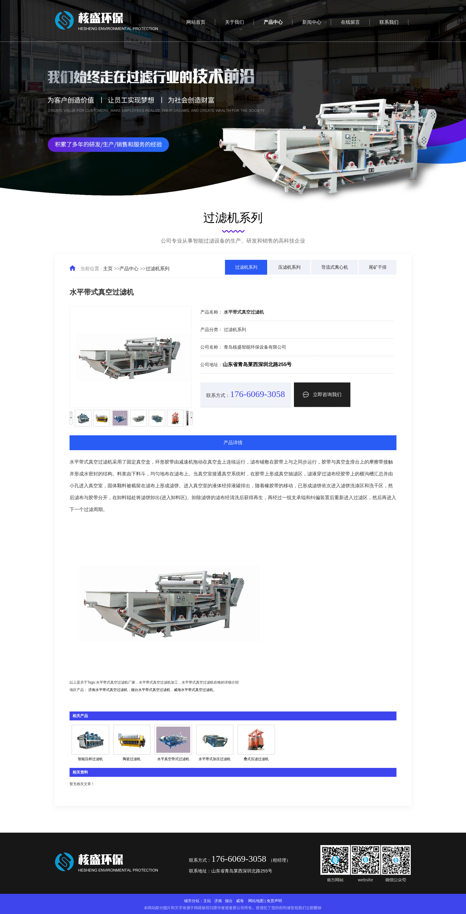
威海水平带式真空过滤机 (193, 690)
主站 (207, 901)
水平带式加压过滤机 (215, 759)
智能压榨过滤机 (90, 759)
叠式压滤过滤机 (256, 759)
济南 (218, 901)
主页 (108, 268)
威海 (240, 901)
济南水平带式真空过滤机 (107, 690)
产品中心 (128, 268)
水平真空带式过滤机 (173, 759)
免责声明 (274, 901)
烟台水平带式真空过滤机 (150, 690)
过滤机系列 (157, 268)
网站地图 (256, 901)
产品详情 (233, 442)
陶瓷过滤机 (132, 759)
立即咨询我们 (322, 394)
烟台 (229, 901)
